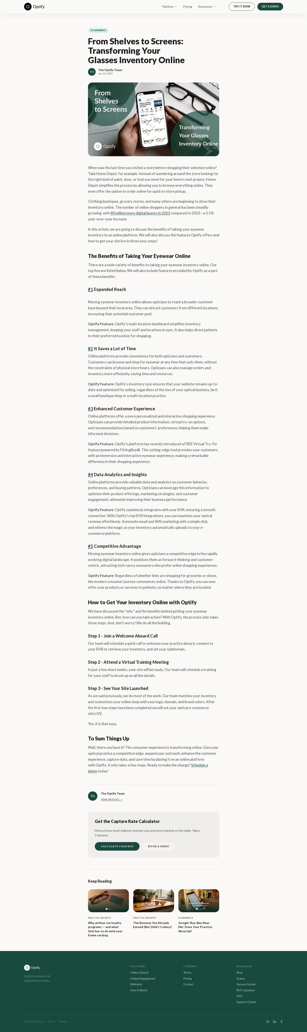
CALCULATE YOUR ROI (117, 846)
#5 (90, 546)
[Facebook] (281, 1021)
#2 (90, 348)
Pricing (187, 6)
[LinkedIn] (274, 1021)
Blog (239, 972)
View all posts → (112, 799)
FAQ (239, 996)
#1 (90, 289)
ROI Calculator (246, 990)
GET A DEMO (270, 6)
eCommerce (98, 30)
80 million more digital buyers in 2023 (140, 213)
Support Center (246, 1002)
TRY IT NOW (241, 6)
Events (241, 978)
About (187, 972)
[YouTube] (268, 1021)
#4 (90, 474)
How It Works (139, 990)
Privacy (62, 1021)
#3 (90, 408)
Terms (51, 1021)
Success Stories (246, 984)
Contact (188, 984)
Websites (136, 984)
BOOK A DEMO (158, 846)
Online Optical (139, 972)
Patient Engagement (142, 978)
